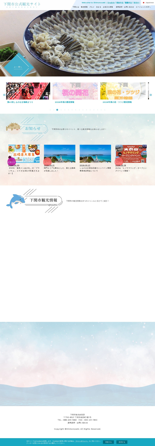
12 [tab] (90, 110)
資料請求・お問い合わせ (124, 7)
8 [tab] (75, 110)
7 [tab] (72, 110)
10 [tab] (83, 110)
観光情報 (84, 7)
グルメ (91, 7)
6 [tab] (68, 110)
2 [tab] (53, 110)
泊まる (98, 7)
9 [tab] (79, 110)
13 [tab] (93, 110)
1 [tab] (50, 110)
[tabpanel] (30, 93)
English (111, 3)
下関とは (76, 7)
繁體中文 (128, 3)
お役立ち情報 (108, 7)
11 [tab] (86, 110)
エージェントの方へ (143, 7)
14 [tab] (97, 110)
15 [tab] (101, 110)
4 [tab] (61, 110)
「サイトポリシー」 (81, 441)
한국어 (136, 3)
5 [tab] (64, 110)
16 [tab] (104, 110)
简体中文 (119, 3)
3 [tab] (57, 110)
